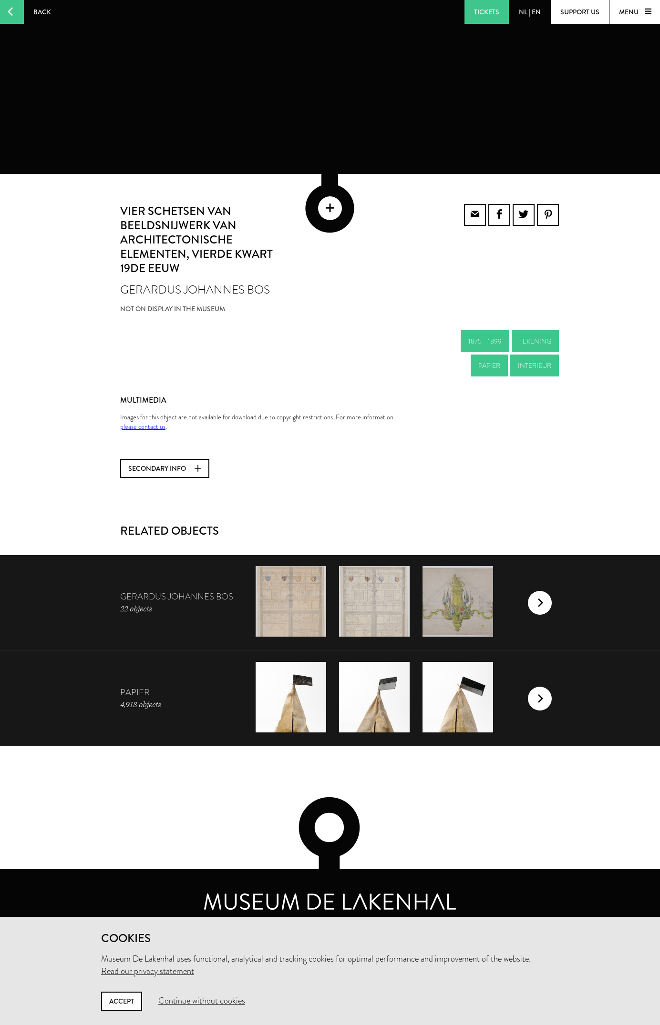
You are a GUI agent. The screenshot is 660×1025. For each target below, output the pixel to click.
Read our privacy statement (147, 971)
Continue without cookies (201, 1001)
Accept (121, 1001)
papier (489, 359)
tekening (535, 335)
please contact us (142, 420)
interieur (534, 359)
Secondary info (164, 462)
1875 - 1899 (485, 335)
